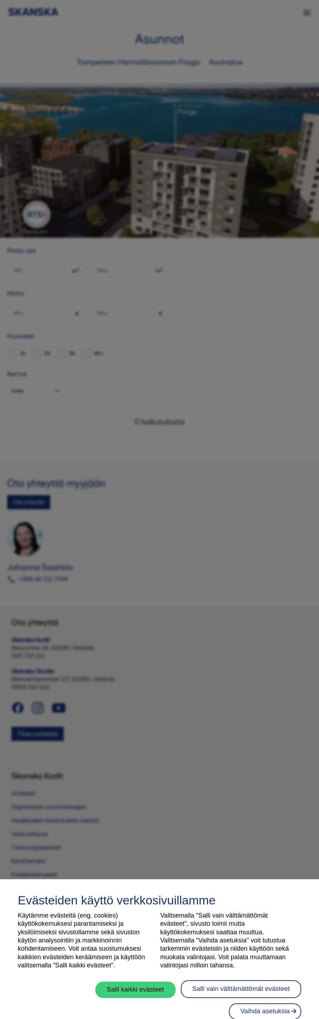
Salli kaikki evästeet (135, 999)
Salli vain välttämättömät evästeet (241, 998)
